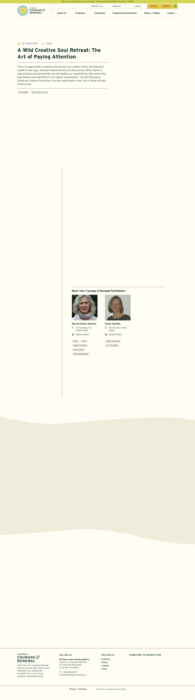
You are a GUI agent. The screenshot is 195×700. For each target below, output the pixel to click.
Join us (153, 7)
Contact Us (97, 7)
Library (170, 13)
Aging (75, 343)
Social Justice (78, 351)
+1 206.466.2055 (69, 680)
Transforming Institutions (124, 13)
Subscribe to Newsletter (145, 662)
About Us (61, 13)
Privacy (72, 697)
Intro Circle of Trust (39, 93)
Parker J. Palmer (152, 13)
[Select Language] (119, 6)
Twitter (104, 670)
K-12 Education (112, 347)
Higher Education (80, 347)
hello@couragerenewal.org (73, 682)
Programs (80, 13)
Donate (166, 7)
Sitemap (82, 697)
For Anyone (23, 93)
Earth (84, 343)
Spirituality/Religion (80, 356)
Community (99, 13)
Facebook (105, 667)
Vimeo (104, 676)
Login (137, 7)
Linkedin (105, 673)
